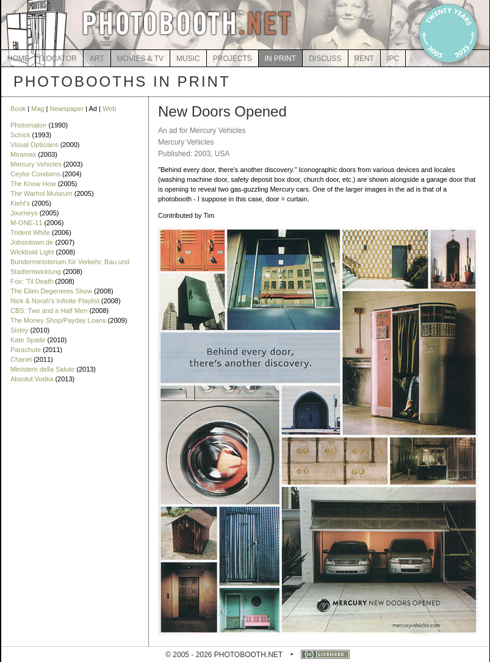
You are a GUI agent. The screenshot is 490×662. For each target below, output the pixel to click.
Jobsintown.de (31, 242)
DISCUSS (325, 58)
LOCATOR (59, 58)
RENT (365, 58)
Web (109, 108)
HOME (18, 58)
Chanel (21, 359)
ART (97, 58)
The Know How (33, 183)
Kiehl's (20, 203)
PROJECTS (232, 58)
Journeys (24, 213)
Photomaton (28, 125)
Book (18, 108)
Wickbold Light (32, 252)
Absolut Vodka (31, 379)
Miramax (23, 154)
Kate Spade (28, 340)
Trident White (30, 232)
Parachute (25, 349)
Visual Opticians (34, 144)
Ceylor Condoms (35, 174)
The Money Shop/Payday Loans (58, 320)
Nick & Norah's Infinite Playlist (54, 300)
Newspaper (66, 108)
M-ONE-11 (26, 222)
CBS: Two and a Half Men (48, 310)
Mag (37, 108)
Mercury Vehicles (36, 164)
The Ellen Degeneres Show (51, 291)
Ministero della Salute (42, 369)
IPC (393, 58)
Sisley (19, 330)
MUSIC (188, 58)
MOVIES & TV (140, 58)
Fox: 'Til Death (31, 281)
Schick (20, 135)
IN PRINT (280, 58)
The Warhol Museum (41, 193)
